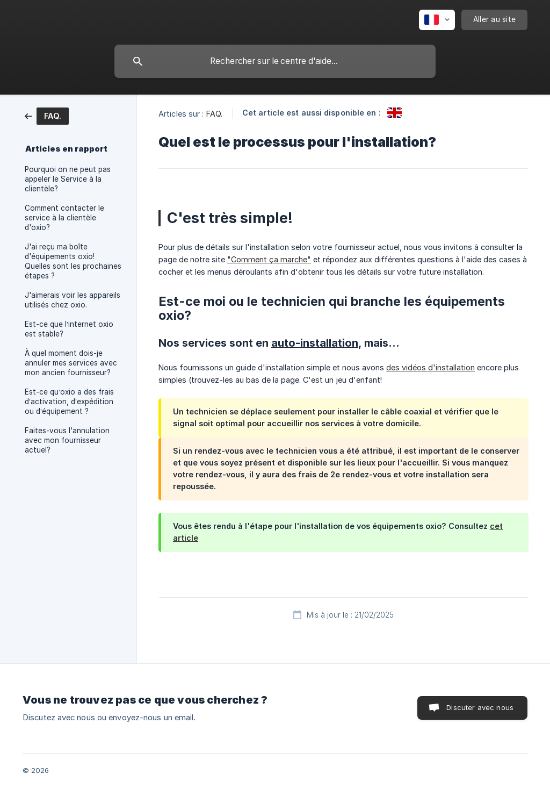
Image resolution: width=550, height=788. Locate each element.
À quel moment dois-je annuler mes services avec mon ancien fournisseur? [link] (71, 363)
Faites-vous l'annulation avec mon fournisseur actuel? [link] (67, 440)
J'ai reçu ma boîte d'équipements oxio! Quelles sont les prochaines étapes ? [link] (73, 261)
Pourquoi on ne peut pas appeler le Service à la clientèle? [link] (68, 179)
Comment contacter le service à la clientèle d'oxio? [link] (64, 218)
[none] (437, 20)
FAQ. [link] (214, 113)
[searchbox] (275, 61)
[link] (47, 115)
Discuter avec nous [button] (479, 707)
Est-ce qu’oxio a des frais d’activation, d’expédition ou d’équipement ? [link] (69, 402)
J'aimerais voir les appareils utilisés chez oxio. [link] (72, 300)
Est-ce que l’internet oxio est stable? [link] (69, 329)
